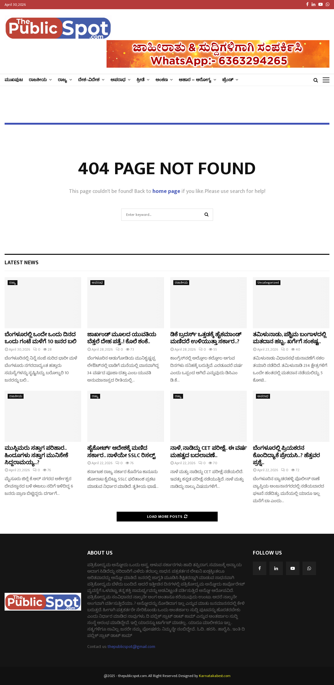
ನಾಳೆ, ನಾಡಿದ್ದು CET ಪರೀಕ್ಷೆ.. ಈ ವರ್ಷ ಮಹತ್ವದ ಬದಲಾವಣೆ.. (208, 452)
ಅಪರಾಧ (118, 79)
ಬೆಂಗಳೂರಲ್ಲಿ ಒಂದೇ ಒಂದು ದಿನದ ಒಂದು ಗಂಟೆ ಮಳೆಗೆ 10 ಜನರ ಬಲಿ (40, 338)
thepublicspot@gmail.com (131, 646)
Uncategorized (268, 282)
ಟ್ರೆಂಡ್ (227, 79)
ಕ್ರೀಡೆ (140, 79)
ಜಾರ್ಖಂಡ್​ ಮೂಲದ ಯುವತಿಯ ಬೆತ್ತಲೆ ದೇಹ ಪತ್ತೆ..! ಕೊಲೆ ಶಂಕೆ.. (121, 338)
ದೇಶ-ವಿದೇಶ (88, 79)
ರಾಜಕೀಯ (38, 79)
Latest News (22, 262)
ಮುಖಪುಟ (14, 79)
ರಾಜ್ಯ (62, 79)
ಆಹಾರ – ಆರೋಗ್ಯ (195, 79)
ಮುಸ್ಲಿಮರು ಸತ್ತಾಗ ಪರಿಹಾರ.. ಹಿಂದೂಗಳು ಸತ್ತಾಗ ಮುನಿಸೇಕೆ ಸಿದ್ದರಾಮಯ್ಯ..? (36, 455)
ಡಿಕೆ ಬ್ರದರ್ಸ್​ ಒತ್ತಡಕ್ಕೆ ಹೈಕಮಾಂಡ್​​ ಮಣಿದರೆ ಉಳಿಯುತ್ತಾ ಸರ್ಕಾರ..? (205, 338)
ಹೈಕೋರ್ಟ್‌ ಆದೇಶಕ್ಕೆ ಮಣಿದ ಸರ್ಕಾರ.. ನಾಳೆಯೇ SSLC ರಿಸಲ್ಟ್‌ (121, 452)
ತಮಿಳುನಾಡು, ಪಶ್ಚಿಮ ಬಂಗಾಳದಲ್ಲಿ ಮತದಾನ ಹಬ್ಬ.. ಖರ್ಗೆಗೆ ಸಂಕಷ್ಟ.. (289, 338)
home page (166, 191)
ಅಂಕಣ (162, 79)
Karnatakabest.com (215, 676)
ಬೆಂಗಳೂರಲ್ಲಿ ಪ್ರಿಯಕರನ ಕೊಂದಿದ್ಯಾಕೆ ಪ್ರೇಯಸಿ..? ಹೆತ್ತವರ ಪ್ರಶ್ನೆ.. (286, 455)
